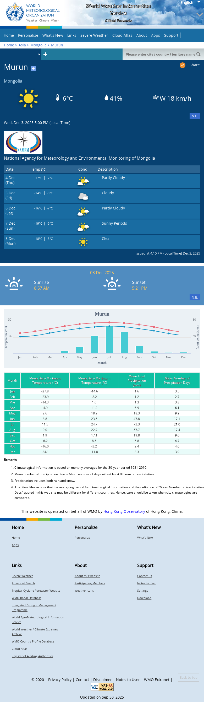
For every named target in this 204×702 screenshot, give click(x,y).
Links (71, 35)
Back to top (188, 677)
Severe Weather (94, 35)
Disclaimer (102, 679)
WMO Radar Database (26, 598)
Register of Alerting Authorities (32, 656)
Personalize (28, 35)
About (141, 35)
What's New (52, 35)
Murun (57, 44)
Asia (22, 44)
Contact (82, 679)
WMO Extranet (156, 679)
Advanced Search (23, 583)
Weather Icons (84, 590)
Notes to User (146, 583)
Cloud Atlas (122, 35)
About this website (87, 576)
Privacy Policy (59, 679)
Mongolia (38, 44)
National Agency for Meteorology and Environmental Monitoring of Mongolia (79, 158)
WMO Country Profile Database (33, 641)
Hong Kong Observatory (124, 511)
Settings (142, 590)
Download (144, 598)
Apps (155, 35)
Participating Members (90, 583)
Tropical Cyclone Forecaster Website (36, 590)
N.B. (195, 116)
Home (9, 35)
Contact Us (144, 576)
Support (171, 35)
